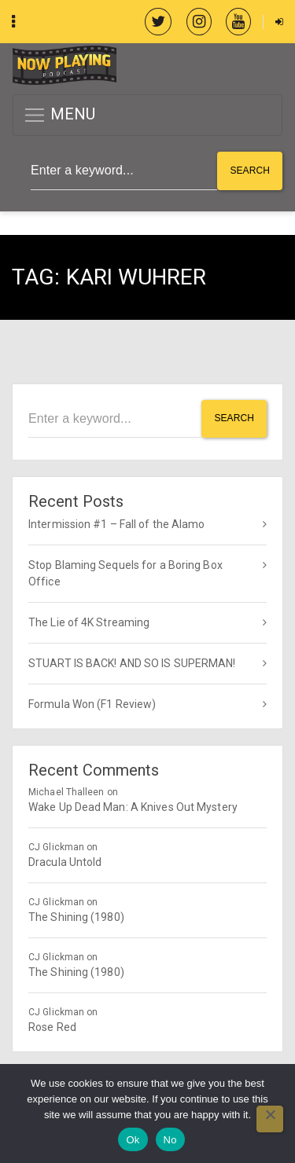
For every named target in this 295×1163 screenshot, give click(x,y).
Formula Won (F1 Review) (92, 704)
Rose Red (52, 1027)
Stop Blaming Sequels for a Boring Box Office (125, 573)
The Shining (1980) (76, 917)
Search (250, 170)
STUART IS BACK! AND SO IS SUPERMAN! (132, 663)
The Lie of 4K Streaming (88, 622)
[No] (269, 1119)
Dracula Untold (64, 862)
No (170, 1140)
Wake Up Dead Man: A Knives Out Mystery (133, 807)
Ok (132, 1140)
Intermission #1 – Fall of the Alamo (116, 524)
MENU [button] (59, 115)
